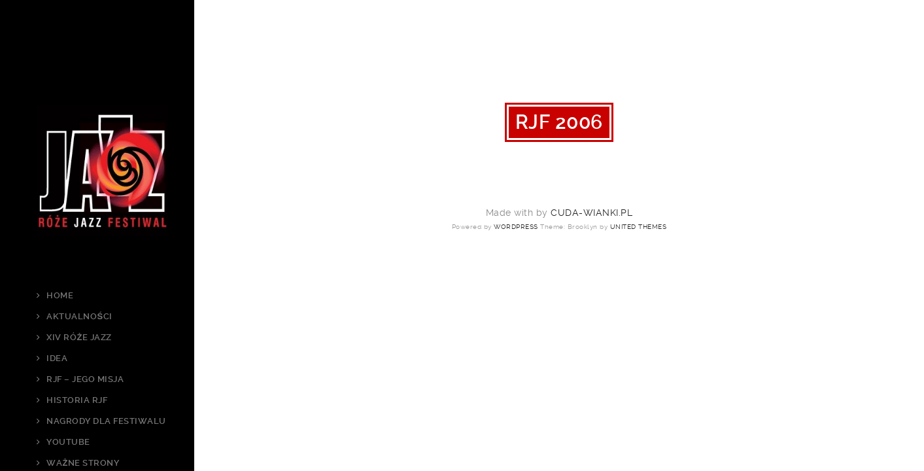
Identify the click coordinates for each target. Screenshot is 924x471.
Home (59, 295)
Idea (56, 358)
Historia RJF (76, 400)
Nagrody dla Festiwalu (106, 421)
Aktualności (79, 316)
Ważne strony (82, 463)
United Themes (638, 226)
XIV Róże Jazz (78, 337)
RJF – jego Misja (85, 379)
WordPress (516, 226)
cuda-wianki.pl (591, 212)
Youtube (68, 442)
